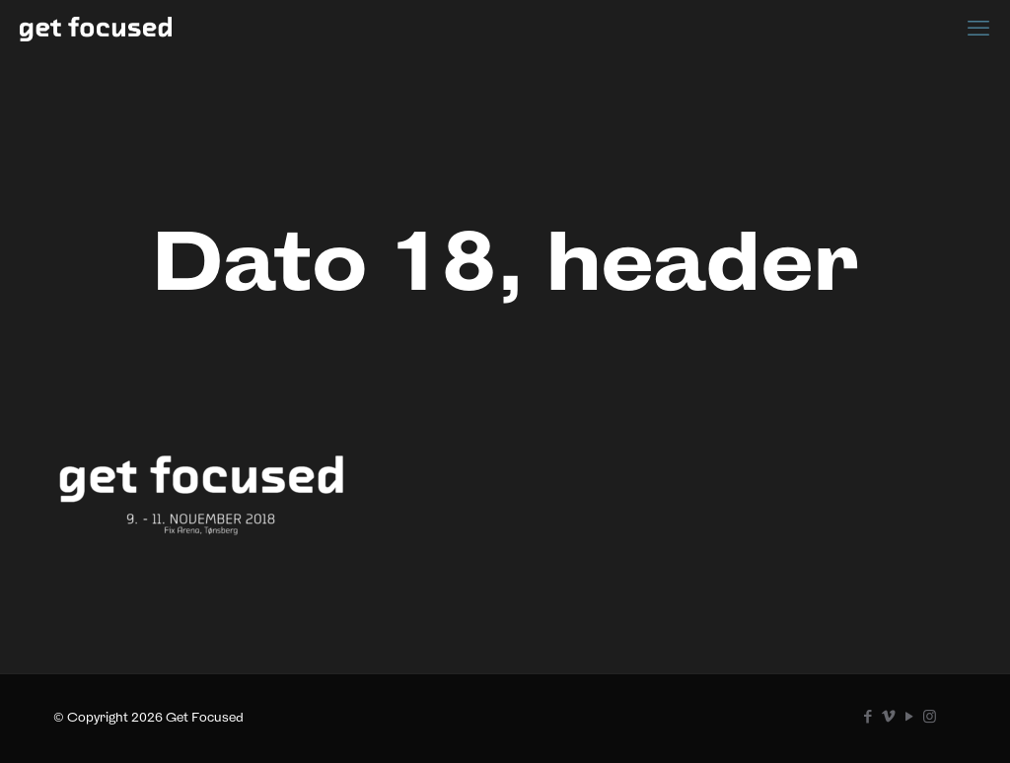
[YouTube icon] (909, 716)
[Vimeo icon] (888, 716)
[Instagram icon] (929, 716)
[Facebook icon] (867, 716)
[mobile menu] (978, 27)
